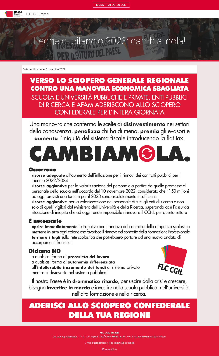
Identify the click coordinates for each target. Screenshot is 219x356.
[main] (109, 40)
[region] (109, 5)
